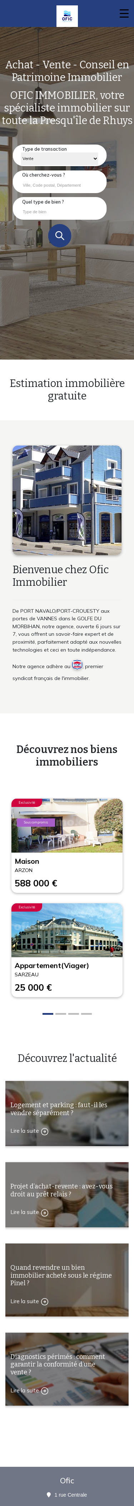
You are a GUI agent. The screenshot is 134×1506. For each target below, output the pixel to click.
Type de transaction (44, 149)
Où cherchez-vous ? (43, 175)
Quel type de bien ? (43, 202)
